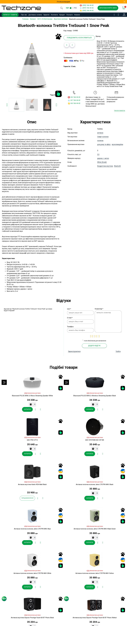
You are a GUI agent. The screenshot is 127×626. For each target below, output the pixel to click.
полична (100, 140)
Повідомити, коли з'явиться (79, 37)
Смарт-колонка (102, 136)
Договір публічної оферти (47, 616)
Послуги (69, 15)
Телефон (70, 326)
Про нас (24, 15)
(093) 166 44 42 (88, 11)
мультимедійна (117, 144)
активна (100, 132)
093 (71, 103)
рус (77, 8)
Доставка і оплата (35, 15)
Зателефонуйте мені (108, 8)
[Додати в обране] (66, 44)
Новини (77, 15)
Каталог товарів (10, 15)
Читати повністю (119, 110)
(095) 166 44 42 (88, 5)
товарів (72, 512)
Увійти (118, 351)
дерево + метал (103, 158)
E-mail (70, 317)
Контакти (54, 15)
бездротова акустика (105, 166)
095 (71, 97)
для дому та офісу (104, 144)
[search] (63, 8)
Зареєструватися (74, 351)
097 (71, 100)
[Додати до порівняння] (72, 44)
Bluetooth (117, 166)
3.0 (98, 154)
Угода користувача (45, 620)
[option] (32, 65)
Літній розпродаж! (63, 2)
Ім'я (69, 309)
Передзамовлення (11, 456)
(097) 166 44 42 (88, 8)
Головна (25, 19)
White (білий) (102, 162)
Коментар (99, 308)
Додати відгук (94, 345)
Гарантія (46, 15)
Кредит (62, 15)
